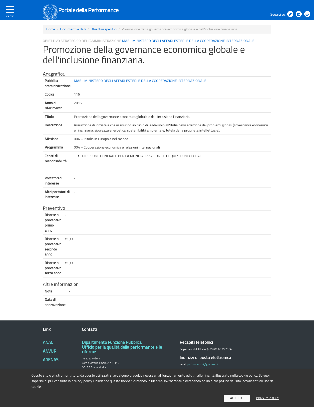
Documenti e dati (73, 34)
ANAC (48, 347)
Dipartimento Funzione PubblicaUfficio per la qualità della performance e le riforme (122, 352)
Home (50, 34)
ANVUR (49, 356)
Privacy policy (267, 398)
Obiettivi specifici (104, 34)
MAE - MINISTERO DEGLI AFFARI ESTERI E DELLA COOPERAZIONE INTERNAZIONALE (188, 46)
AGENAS (50, 365)
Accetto (236, 398)
